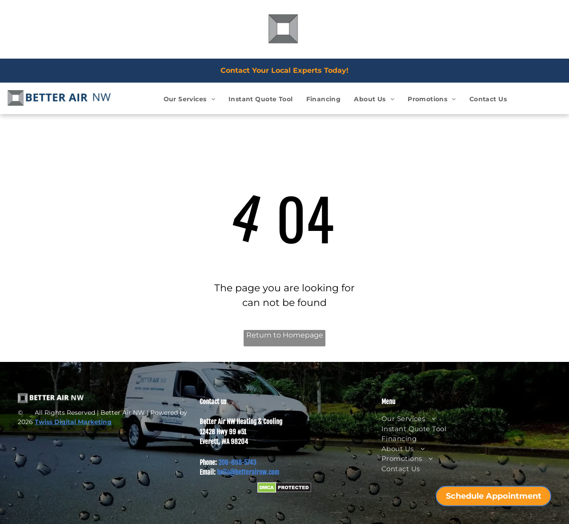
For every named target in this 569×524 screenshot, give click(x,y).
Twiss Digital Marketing (73, 422)
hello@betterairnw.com (248, 472)
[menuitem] (189, 99)
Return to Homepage (284, 335)
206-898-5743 (237, 462)
